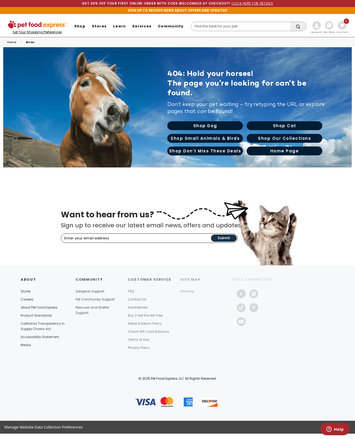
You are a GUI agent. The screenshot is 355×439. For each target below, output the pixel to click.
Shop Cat (284, 126)
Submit (224, 238)
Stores (26, 291)
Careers (27, 299)
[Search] (248, 26)
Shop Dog (205, 126)
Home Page (284, 151)
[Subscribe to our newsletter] (136, 238)
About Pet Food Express (39, 307)
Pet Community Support (95, 299)
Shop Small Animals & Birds (205, 138)
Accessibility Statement (40, 337)
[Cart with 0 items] (342, 28)
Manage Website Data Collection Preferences (43, 427)
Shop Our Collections (284, 138)
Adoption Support (90, 291)
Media (26, 345)
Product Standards (36, 315)
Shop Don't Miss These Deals (205, 151)
